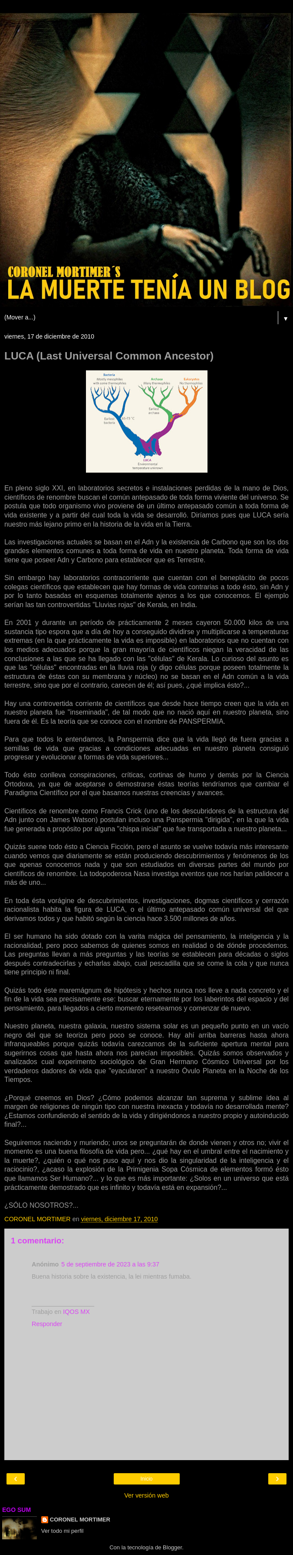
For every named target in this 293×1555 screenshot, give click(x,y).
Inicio (146, 1479)
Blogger (172, 1547)
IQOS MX (76, 1311)
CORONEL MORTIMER (80, 1519)
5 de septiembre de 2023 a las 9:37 (110, 1264)
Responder (47, 1323)
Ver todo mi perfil (62, 1531)
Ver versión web (146, 1495)
